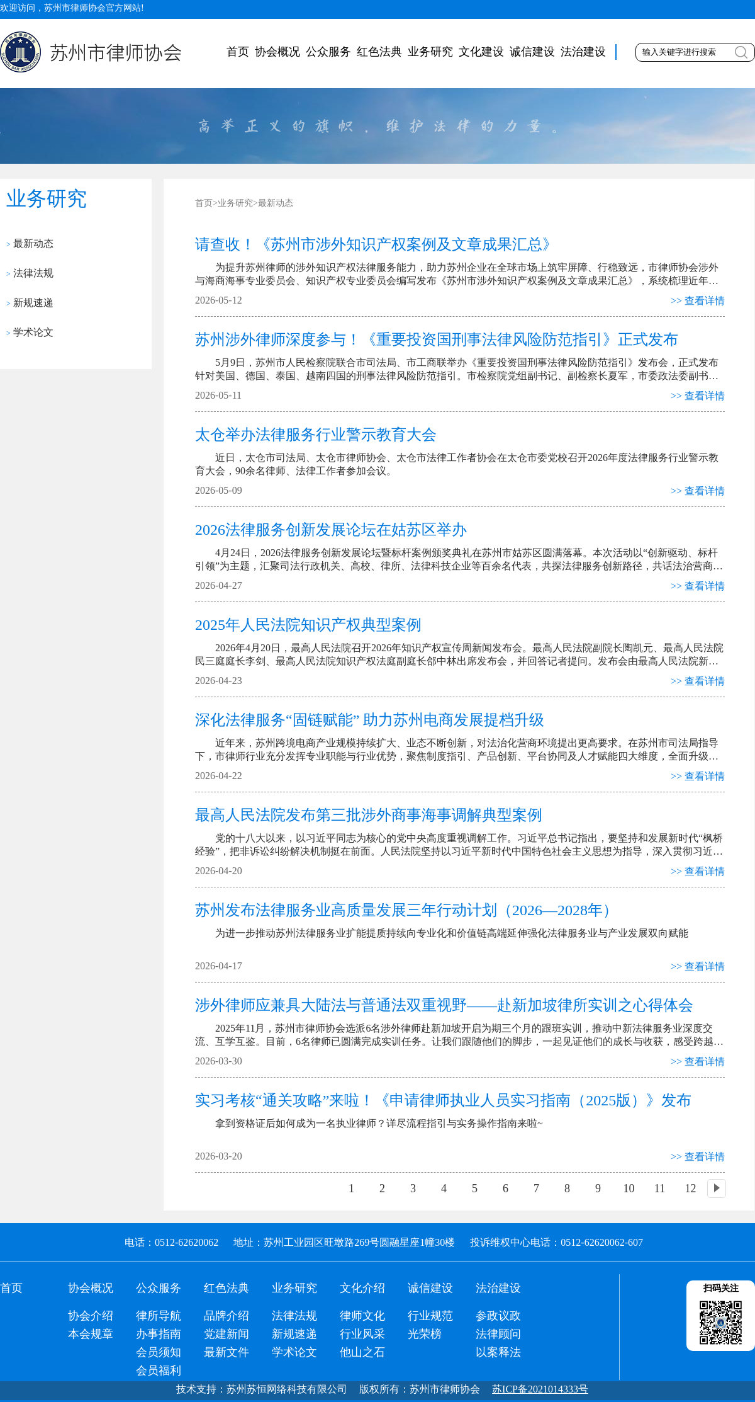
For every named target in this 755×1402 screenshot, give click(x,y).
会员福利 (158, 1370)
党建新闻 (226, 1334)
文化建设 (481, 51)
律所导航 (158, 1315)
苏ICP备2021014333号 (540, 1389)
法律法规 (29, 273)
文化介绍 (362, 1288)
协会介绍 (90, 1315)
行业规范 (430, 1315)
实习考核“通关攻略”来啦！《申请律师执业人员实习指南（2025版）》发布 (443, 1100)
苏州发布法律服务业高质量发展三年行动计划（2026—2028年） (406, 910)
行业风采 (362, 1334)
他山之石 (362, 1352)
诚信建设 (532, 51)
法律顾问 (498, 1334)
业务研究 (430, 51)
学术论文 (29, 332)
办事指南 (158, 1334)
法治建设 (583, 51)
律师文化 (362, 1315)
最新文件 (226, 1352)
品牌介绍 (226, 1315)
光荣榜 (425, 1334)
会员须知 (158, 1352)
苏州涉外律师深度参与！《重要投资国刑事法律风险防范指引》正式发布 (436, 339)
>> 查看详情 (698, 300)
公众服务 (328, 51)
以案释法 (498, 1352)
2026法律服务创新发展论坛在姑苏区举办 (331, 529)
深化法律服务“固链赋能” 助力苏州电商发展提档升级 (369, 720)
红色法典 (379, 51)
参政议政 (498, 1315)
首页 (237, 51)
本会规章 (90, 1334)
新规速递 (29, 302)
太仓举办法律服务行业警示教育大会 (316, 434)
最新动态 (29, 243)
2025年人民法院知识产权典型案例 (308, 625)
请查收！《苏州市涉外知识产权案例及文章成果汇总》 (376, 244)
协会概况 (277, 51)
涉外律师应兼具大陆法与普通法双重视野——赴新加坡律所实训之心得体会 (444, 1005)
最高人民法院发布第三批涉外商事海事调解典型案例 (368, 815)
